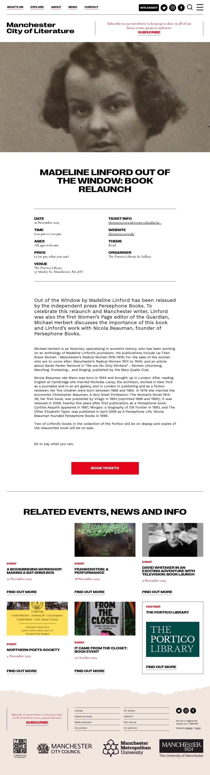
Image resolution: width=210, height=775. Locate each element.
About (56, 6)
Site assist (149, 7)
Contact (91, 6)
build (198, 728)
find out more (22, 592)
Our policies (81, 728)
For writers (129, 710)
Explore (37, 6)
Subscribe (149, 32)
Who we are (130, 722)
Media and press (83, 722)
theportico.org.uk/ (121, 234)
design (189, 728)
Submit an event (83, 716)
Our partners (130, 728)
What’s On (15, 6)
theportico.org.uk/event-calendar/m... (135, 222)
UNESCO (128, 716)
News (72, 6)
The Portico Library (167, 612)
